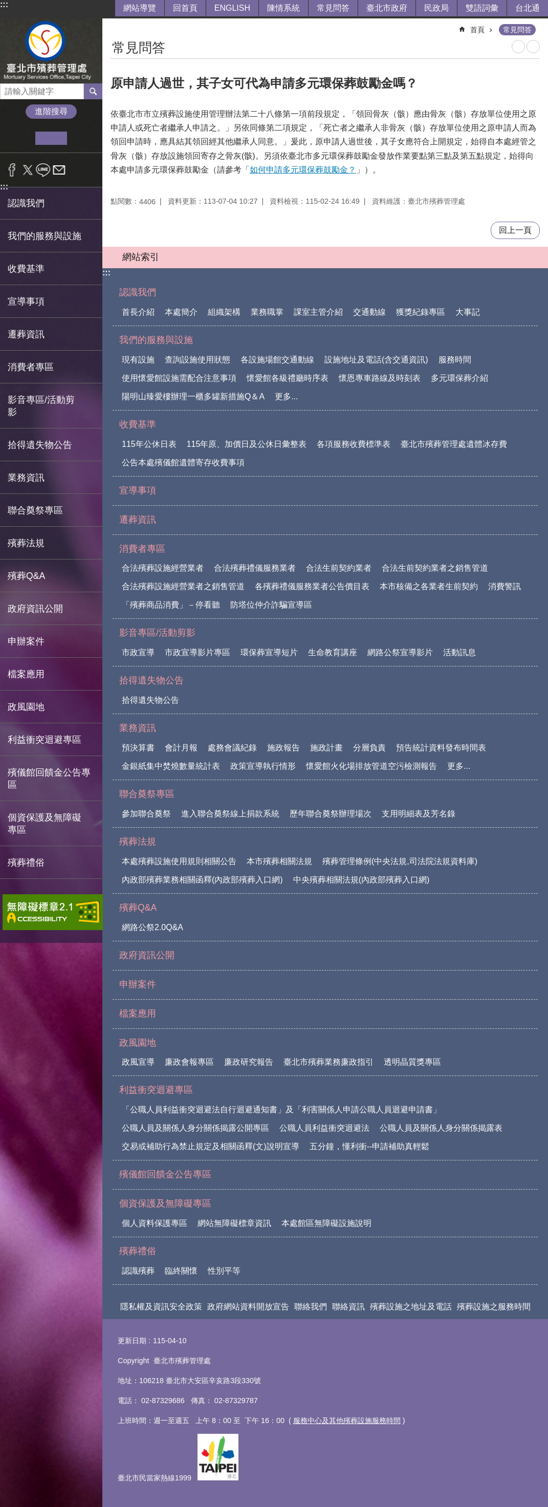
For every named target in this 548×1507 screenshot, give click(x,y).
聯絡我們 (310, 1306)
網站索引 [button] (140, 257)
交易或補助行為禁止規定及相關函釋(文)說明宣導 (210, 1146)
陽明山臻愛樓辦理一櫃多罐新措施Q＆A (193, 396)
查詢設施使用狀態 (197, 359)
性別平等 (224, 1270)
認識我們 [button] (26, 203)
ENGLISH (232, 8)
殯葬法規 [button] (26, 543)
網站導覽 (139, 8)
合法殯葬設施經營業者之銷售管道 (183, 586)
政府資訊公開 (35, 609)
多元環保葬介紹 (459, 378)
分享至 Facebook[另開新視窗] (12, 170)
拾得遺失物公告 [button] (40, 445)
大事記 (467, 312)
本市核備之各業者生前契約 (429, 586)
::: (4, 4)
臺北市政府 (386, 8)
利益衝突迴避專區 (156, 1090)
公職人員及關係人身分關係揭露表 (441, 1128)
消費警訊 (504, 586)
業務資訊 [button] (26, 477)
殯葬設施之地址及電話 (411, 1306)
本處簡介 (181, 312)
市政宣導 (138, 652)
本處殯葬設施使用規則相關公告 (179, 861)
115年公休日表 (149, 444)
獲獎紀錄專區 (420, 312)
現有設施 (138, 359)
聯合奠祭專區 (146, 794)
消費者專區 (142, 549)
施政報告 (283, 747)
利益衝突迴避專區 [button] (44, 740)
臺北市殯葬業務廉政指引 (328, 1062)
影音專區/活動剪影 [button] (41, 406)
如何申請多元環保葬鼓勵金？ (303, 169)
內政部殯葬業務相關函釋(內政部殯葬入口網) (202, 879)
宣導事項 (26, 301)
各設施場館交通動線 (277, 359)
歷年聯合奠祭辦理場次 (330, 813)
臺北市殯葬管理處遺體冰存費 (454, 444)
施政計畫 (326, 747)
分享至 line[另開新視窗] (43, 170)
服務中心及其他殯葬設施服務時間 (347, 1420)
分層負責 (369, 747)
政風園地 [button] (26, 707)
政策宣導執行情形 (263, 766)
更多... (286, 396)
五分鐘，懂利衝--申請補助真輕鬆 (370, 1146)
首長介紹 (138, 312)
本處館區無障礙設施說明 (326, 1223)
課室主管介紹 (318, 312)
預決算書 (138, 747)
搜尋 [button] (93, 91)
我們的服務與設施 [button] (44, 236)
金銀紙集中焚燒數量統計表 (171, 766)
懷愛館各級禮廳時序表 (287, 378)
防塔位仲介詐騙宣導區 (271, 604)
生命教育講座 (332, 652)
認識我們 (137, 292)
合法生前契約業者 (338, 568)
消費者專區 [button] (31, 367)
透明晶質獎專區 (412, 1062)
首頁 (477, 30)
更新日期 (132, 1341)
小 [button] (19, 138)
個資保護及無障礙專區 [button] (44, 823)
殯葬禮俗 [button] (26, 862)
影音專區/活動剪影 (157, 633)
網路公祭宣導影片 (400, 652)
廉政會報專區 (189, 1062)
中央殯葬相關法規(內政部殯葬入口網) (361, 879)
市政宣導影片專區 (197, 652)
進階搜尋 (51, 111)
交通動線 (369, 312)
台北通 (527, 8)
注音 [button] (533, 46)
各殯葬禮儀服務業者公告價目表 (312, 586)
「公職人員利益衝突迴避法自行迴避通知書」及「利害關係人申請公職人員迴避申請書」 (281, 1109)
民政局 (436, 8)
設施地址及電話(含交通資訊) (376, 359)
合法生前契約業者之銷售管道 (435, 568)
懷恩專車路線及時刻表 (380, 378)
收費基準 (137, 424)
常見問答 (333, 8)
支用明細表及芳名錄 (418, 813)
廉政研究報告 (248, 1062)
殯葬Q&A (138, 907)
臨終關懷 (181, 1270)
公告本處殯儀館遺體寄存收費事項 (183, 462)
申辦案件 (26, 641)
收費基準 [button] (26, 269)
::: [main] (117, 25)
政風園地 (137, 1043)
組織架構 (224, 312)
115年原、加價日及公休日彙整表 (247, 444)
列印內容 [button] (518, 46)
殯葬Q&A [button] (26, 576)
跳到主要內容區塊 (5, 5)
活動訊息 (459, 652)
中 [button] (51, 138)
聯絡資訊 (348, 1306)
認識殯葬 (138, 1270)
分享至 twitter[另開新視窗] (28, 170)
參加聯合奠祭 (146, 813)
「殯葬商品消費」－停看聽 (171, 604)
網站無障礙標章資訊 (234, 1223)
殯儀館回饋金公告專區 (49, 778)
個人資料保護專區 (154, 1223)
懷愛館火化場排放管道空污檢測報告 (371, 766)
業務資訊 (137, 728)
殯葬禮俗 (137, 1251)
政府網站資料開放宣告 (248, 1306)
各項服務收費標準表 (353, 444)
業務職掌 (267, 312)
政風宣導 (138, 1062)
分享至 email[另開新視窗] (59, 170)
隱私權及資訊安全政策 (161, 1306)
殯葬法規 (137, 841)
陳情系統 (283, 8)
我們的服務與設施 (156, 340)
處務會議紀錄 (232, 747)
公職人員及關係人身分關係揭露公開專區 (195, 1128)
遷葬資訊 (26, 334)
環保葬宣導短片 (269, 652)
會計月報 (181, 747)
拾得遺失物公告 (151, 680)
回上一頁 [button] (515, 230)
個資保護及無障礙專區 (165, 1203)
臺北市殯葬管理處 (51, 50)
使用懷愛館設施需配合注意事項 (179, 378)
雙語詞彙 (482, 8)
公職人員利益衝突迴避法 (324, 1128)
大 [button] (82, 138)
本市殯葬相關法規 (279, 861)
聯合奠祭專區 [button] (35, 510)
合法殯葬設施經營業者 (163, 568)
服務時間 (455, 359)
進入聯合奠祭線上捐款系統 (230, 813)
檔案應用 (26, 674)
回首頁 (185, 8)
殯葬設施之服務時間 (494, 1306)
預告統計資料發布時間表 (441, 747)
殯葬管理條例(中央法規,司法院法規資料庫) (399, 861)
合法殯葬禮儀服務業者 (255, 568)
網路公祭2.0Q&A (152, 927)
